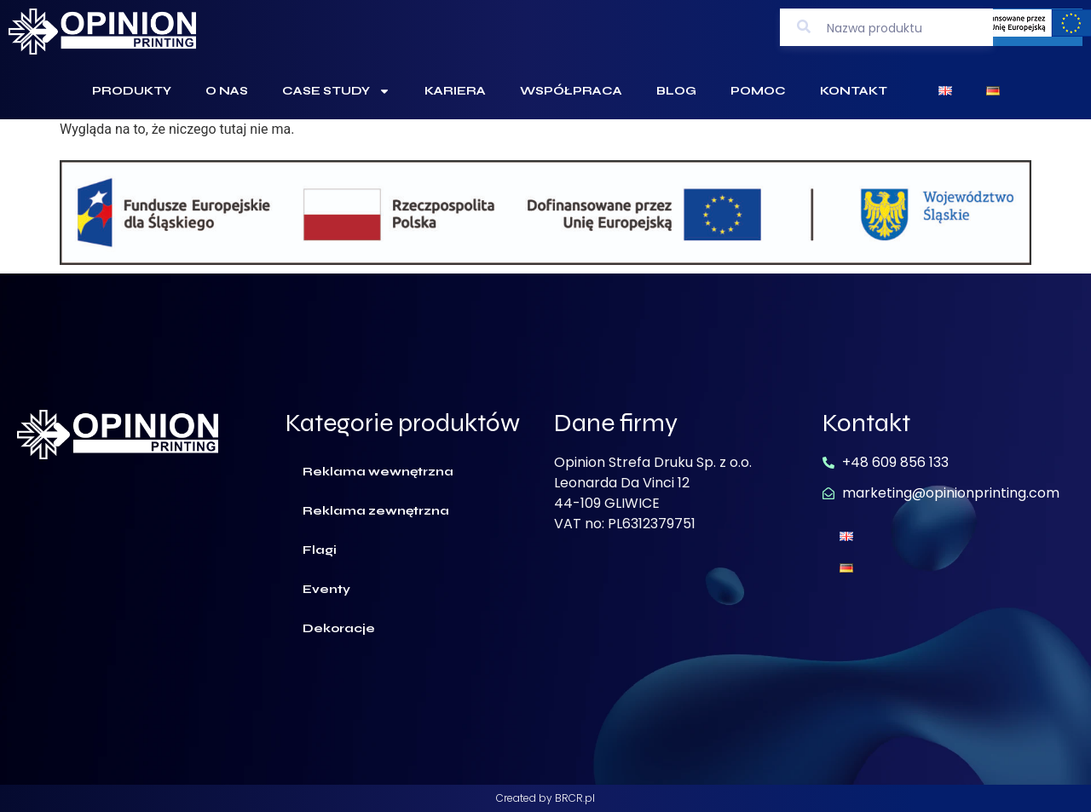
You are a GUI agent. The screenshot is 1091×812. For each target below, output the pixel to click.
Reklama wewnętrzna (378, 471)
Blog (676, 91)
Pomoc (758, 91)
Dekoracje (339, 628)
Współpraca (571, 91)
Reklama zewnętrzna (376, 511)
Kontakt (853, 91)
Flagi (320, 550)
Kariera (455, 91)
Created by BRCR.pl (545, 798)
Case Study (336, 91)
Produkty (131, 91)
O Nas (226, 91)
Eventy (326, 589)
